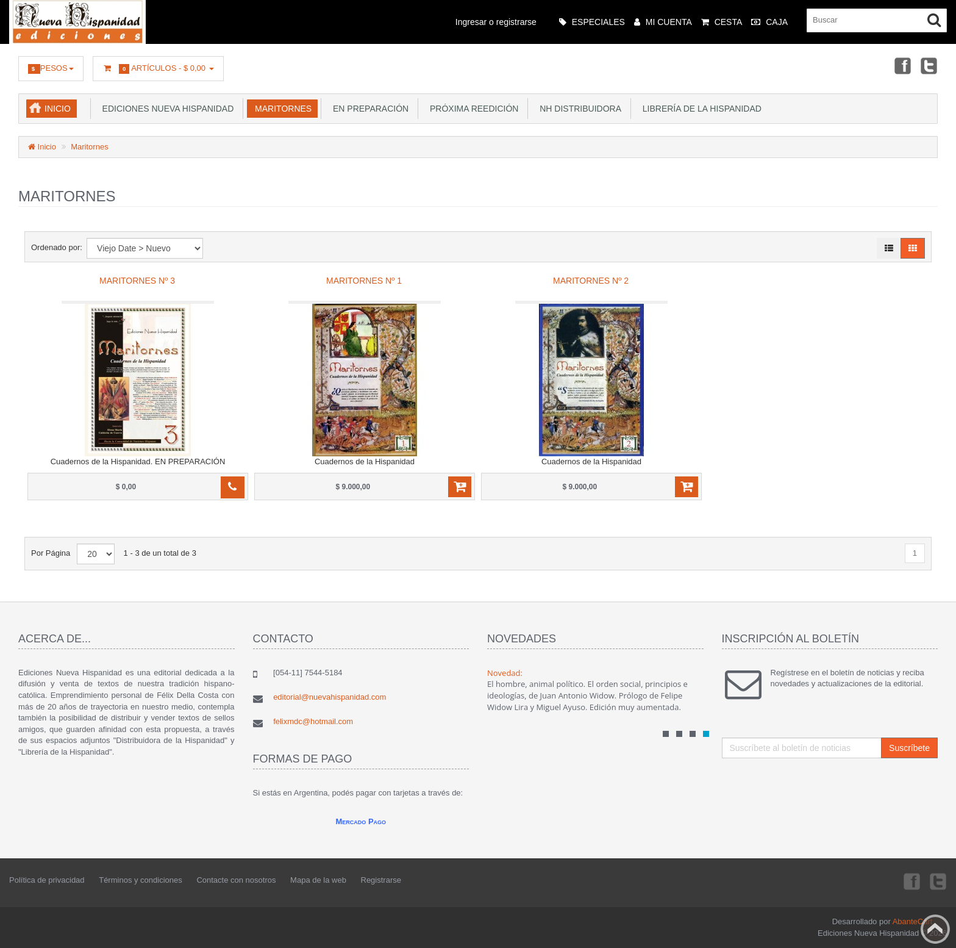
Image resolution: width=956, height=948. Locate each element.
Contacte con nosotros (236, 880)
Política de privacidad (47, 880)
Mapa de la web (318, 880)
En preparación (368, 108)
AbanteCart (913, 921)
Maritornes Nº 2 (591, 280)
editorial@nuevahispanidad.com (329, 697)
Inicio (58, 108)
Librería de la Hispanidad (700, 108)
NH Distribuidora (578, 108)
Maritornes (281, 108)
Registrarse (381, 880)
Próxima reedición (471, 108)
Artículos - (158, 68)
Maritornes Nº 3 (137, 280)
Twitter (929, 65)
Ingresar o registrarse (496, 22)
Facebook (902, 65)
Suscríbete (909, 748)
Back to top (935, 929)
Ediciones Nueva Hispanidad (166, 108)
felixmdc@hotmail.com (313, 721)
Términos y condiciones (140, 880)
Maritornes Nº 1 (364, 280)
